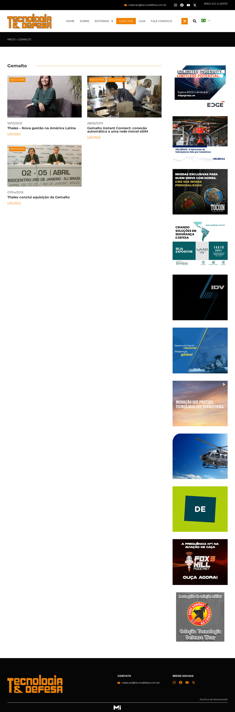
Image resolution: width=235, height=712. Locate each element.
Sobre (84, 21)
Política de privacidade (214, 699)
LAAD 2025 (126, 21)
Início (11, 39)
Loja (142, 21)
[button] (194, 21)
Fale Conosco (161, 21)
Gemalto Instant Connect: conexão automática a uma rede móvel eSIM (117, 129)
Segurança (116, 79)
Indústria (17, 79)
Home (70, 21)
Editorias (104, 21)
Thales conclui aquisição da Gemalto (38, 197)
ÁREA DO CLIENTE (216, 3)
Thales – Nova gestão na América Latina (41, 128)
